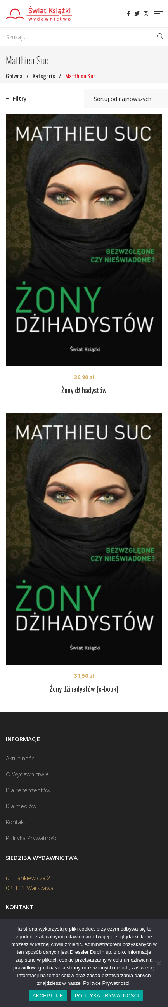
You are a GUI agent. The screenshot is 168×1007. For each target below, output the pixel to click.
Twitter (137, 13)
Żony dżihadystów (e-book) (84, 689)
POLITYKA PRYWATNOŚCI (107, 995)
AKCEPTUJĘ (48, 995)
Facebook (128, 13)
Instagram (146, 13)
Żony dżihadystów (84, 390)
